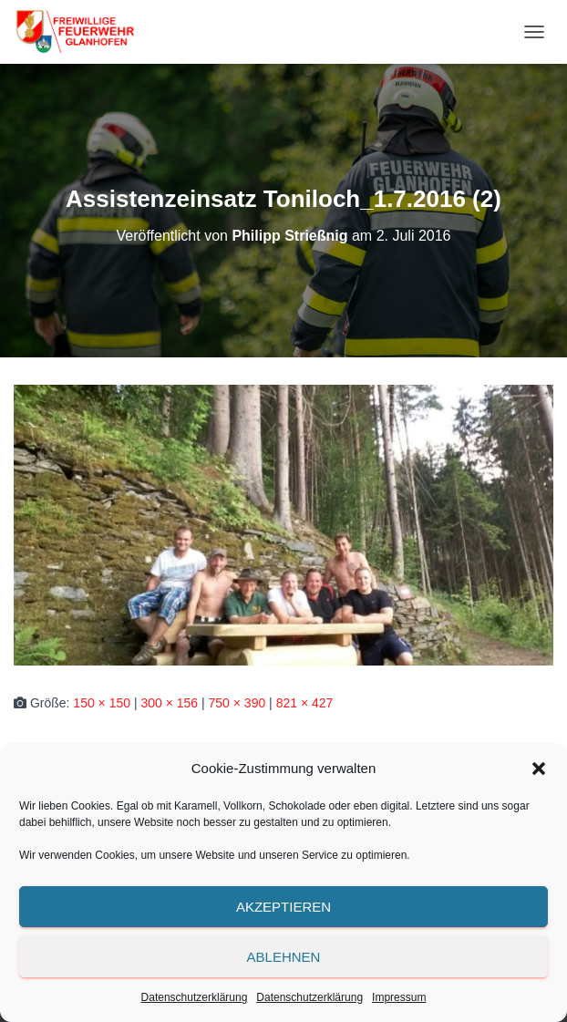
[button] (539, 768)
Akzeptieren (283, 906)
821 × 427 (305, 703)
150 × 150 (101, 703)
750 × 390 (237, 703)
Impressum (399, 997)
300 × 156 (169, 703)
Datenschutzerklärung (194, 997)
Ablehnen (284, 957)
